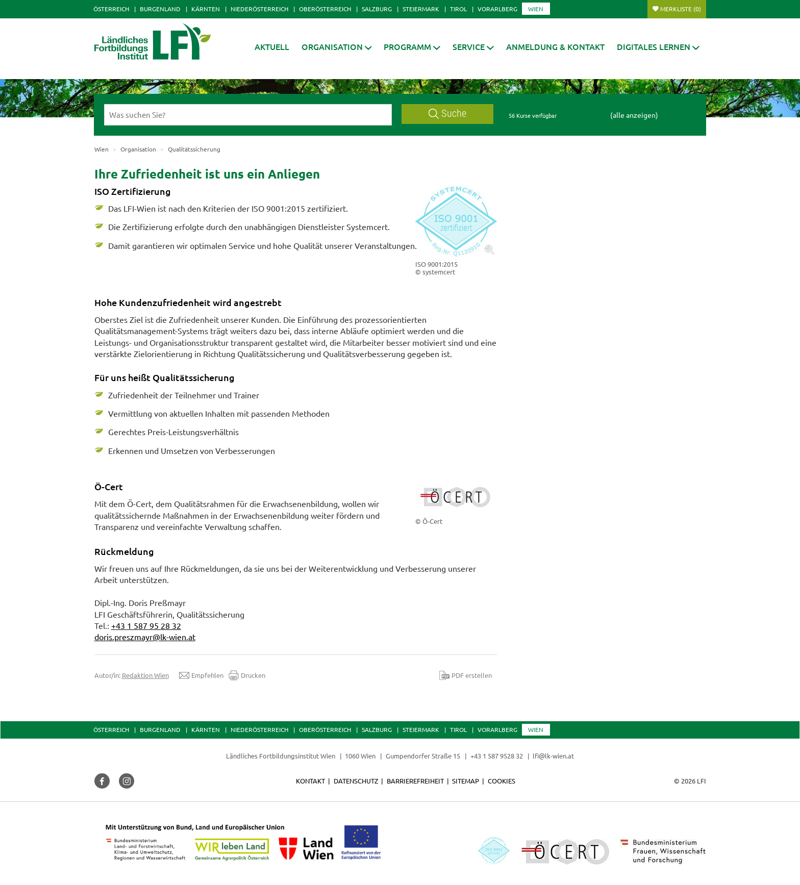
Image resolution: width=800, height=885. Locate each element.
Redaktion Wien (145, 675)
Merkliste (680, 9)
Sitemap (465, 780)
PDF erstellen (465, 675)
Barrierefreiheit (415, 780)
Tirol (458, 9)
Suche (447, 113)
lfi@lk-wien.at (553, 755)
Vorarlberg (497, 9)
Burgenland (160, 9)
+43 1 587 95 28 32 (146, 625)
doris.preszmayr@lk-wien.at (144, 636)
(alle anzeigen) (634, 114)
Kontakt (310, 780)
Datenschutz (356, 780)
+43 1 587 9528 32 (496, 755)
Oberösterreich (325, 9)
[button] (337, 47)
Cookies (501, 780)
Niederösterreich (259, 9)
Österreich (111, 9)
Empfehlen (201, 675)
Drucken (247, 675)
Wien (535, 9)
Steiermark (421, 9)
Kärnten (205, 9)
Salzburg (377, 9)
